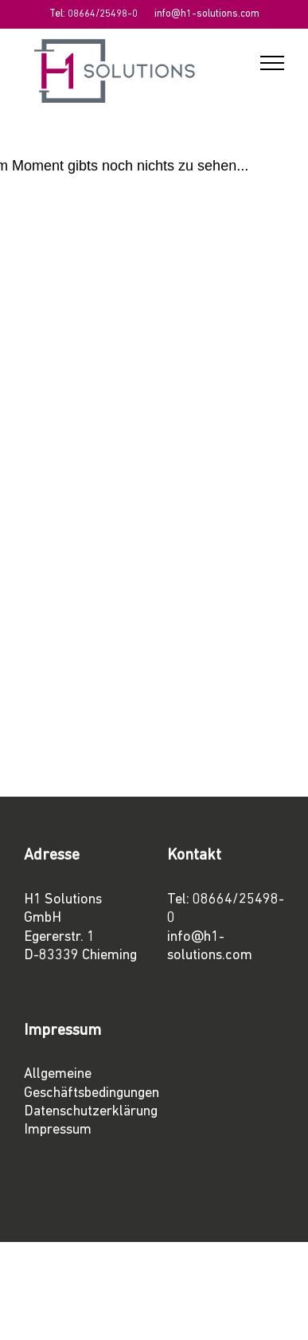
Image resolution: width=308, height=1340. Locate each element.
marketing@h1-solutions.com (122, 691)
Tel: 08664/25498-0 (93, 14)
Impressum (58, 1130)
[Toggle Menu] (272, 63)
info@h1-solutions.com (206, 14)
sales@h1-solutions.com (106, 638)
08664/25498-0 (81, 337)
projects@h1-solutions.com (116, 566)
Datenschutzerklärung (91, 1111)
